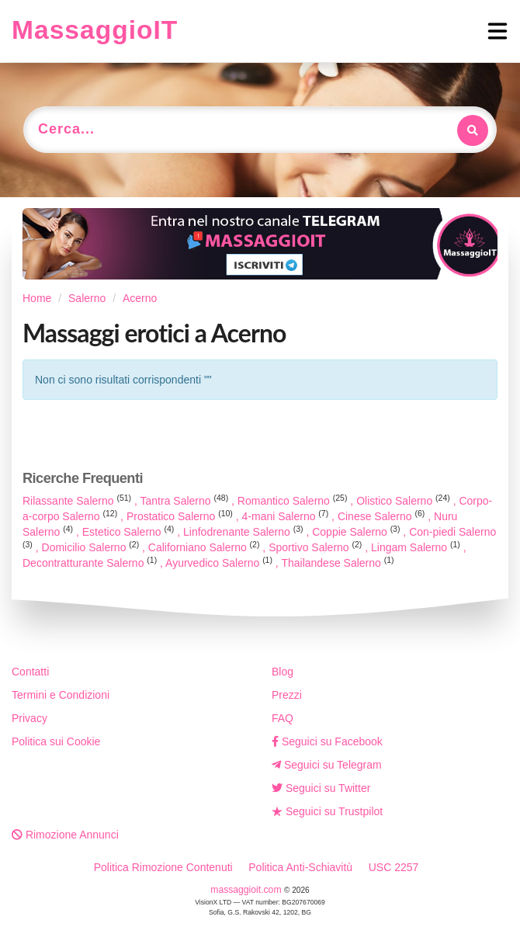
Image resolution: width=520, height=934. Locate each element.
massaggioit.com (247, 889)
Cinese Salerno (383, 516)
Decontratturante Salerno (91, 563)
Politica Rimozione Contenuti (163, 867)
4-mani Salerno (287, 516)
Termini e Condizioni (60, 695)
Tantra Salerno (186, 501)
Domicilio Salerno (92, 547)
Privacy (29, 718)
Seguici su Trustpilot (327, 811)
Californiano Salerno (205, 547)
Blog (282, 671)
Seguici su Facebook (327, 741)
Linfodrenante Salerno (244, 532)
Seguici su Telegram (327, 765)
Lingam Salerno (417, 547)
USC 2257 (394, 867)
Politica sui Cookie (56, 741)
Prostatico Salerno (181, 516)
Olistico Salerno (404, 501)
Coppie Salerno (357, 532)
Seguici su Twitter (321, 788)
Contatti (30, 671)
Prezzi (287, 695)
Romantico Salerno (294, 501)
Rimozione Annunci (65, 834)
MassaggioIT (95, 30)
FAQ (282, 718)
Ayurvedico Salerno (220, 563)
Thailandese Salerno (337, 563)
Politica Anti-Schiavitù (300, 867)
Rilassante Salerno (78, 501)
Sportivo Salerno (317, 547)
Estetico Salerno (130, 532)
